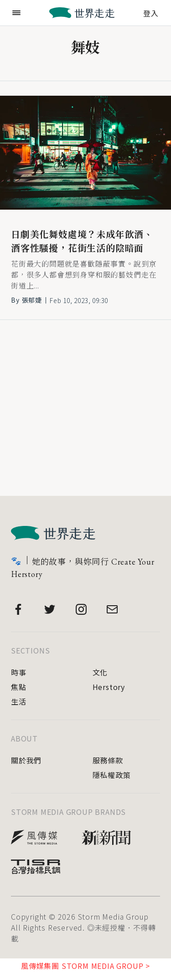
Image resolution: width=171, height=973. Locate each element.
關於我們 (26, 760)
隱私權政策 (112, 774)
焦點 (18, 686)
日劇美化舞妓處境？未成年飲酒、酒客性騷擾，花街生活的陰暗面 (82, 241)
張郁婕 (32, 299)
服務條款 (108, 760)
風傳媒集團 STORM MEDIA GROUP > (85, 965)
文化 (100, 672)
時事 (18, 672)
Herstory (109, 686)
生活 (18, 701)
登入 (151, 12)
